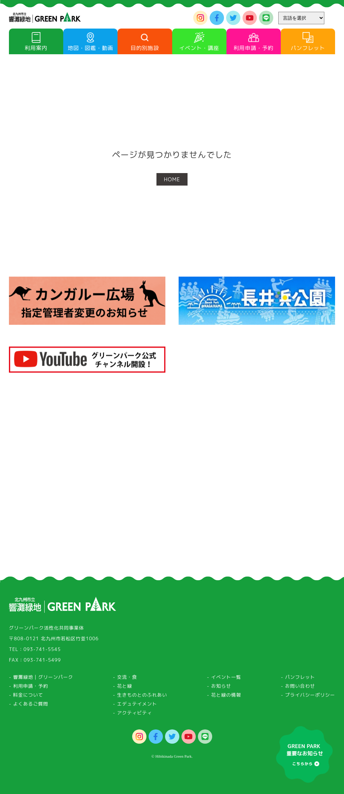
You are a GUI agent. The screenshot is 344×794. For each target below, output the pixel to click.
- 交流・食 (125, 679)
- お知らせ (219, 688)
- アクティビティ (132, 715)
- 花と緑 (122, 688)
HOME (172, 179)
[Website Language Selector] (301, 18)
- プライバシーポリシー (308, 697)
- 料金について (26, 697)
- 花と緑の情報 (224, 697)
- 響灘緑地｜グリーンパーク (41, 679)
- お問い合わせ (298, 688)
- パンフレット (298, 679)
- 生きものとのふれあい (140, 697)
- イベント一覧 (224, 679)
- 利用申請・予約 (28, 688)
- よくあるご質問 (28, 706)
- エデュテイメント (135, 706)
